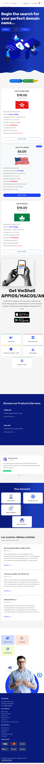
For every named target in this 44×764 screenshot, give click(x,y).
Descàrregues (33, 351)
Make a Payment (22, 522)
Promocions (11, 339)
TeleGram (25, 29)
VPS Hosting (4, 717)
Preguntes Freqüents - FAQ (11, 351)
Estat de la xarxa (33, 339)
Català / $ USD (6, 761)
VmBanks (5, 29)
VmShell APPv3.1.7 (10, 601)
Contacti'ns (4, 721)
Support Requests (11, 510)
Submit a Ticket (22, 362)
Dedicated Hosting (6, 715)
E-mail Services (5, 731)
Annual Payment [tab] (29, 81)
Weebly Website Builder (7, 735)
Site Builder (4, 733)
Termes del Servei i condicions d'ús (10, 723)
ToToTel (16, 29)
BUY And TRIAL (22, 139)
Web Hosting (4, 712)
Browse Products (9, 416)
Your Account (11, 497)
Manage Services (33, 497)
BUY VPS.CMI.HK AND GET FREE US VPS (17, 549)
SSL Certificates (5, 729)
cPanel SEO (4, 737)
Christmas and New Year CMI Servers (16, 575)
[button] (21, 475)
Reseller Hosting (5, 719)
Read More (8, 566)
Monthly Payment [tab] (16, 81)
